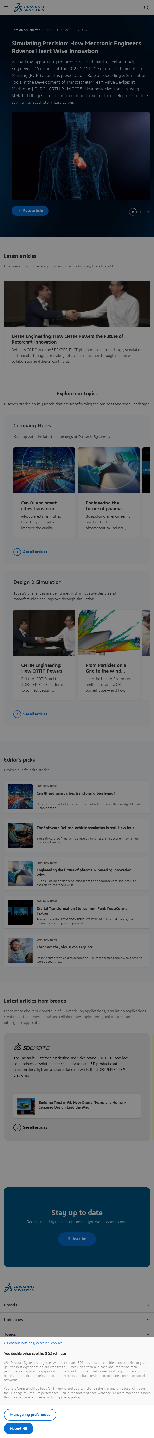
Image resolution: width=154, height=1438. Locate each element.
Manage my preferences (30, 1415)
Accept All (18, 1428)
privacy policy (69, 1397)
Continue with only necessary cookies (34, 1343)
